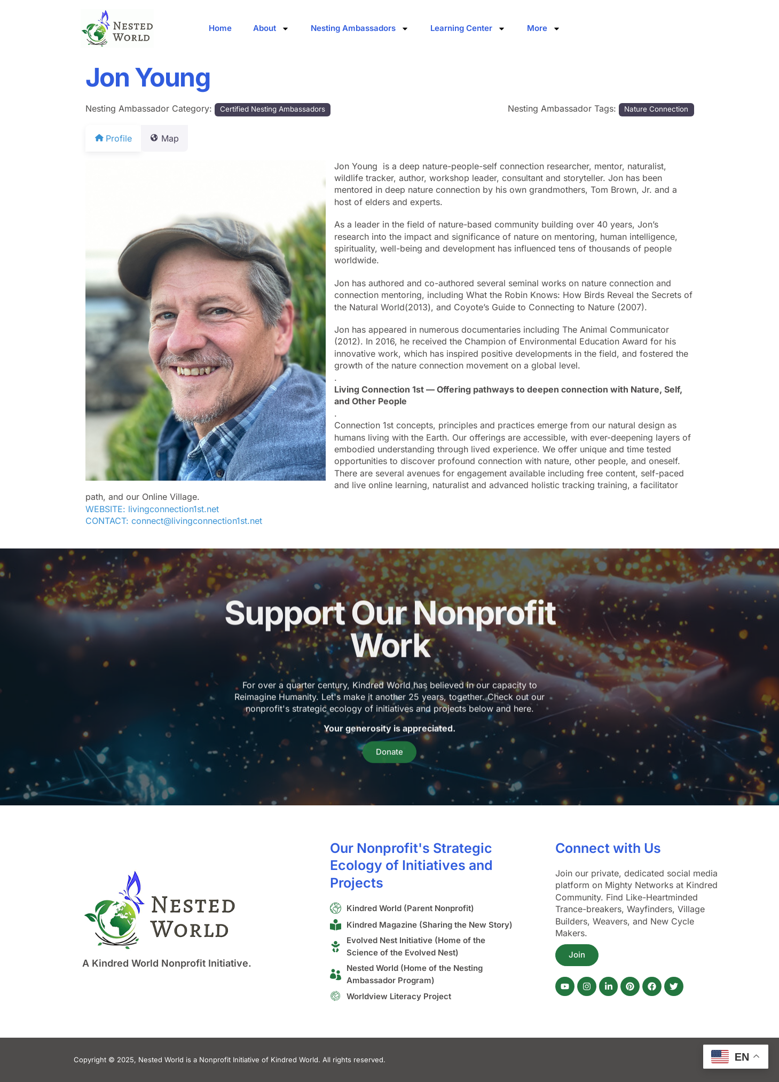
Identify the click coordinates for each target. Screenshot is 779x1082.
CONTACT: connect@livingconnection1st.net (173, 520)
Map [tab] (170, 138)
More (544, 28)
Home (220, 28)
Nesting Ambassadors (360, 28)
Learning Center (468, 28)
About (271, 28)
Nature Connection (656, 109)
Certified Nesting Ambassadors (272, 109)
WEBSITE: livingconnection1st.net (152, 509)
